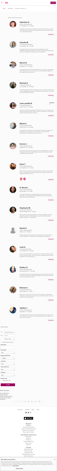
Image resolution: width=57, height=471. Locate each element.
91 (39, 401)
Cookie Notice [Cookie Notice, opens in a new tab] (15, 465)
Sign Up (53, 2)
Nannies (28, 438)
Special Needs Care (28, 441)
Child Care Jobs (28, 452)
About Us (20, 409)
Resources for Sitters (28, 432)
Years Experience (5, 366)
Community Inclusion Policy (28, 428)
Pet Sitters (10, 8)
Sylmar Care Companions (6, 396)
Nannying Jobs (28, 451)
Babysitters (28, 436)
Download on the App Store (28, 418)
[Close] (54, 459)
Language (3, 372)
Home (4, 8)
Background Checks (5, 355)
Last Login (3, 361)
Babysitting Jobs (28, 449)
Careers (27, 409)
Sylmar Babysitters (4, 393)
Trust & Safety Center (28, 427)
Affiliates (28, 425)
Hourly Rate (3, 349)
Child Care (28, 439)
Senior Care (28, 443)
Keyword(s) (3, 344)
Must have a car (7, 380)
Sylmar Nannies (4, 394)
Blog (33, 409)
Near (2, 335)
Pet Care (28, 444)
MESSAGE (51, 34)
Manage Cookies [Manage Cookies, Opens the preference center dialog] (19, 468)
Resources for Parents (28, 430)
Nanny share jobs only (8, 342)
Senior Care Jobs (28, 456)
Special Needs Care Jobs (28, 454)
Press (38, 409)
